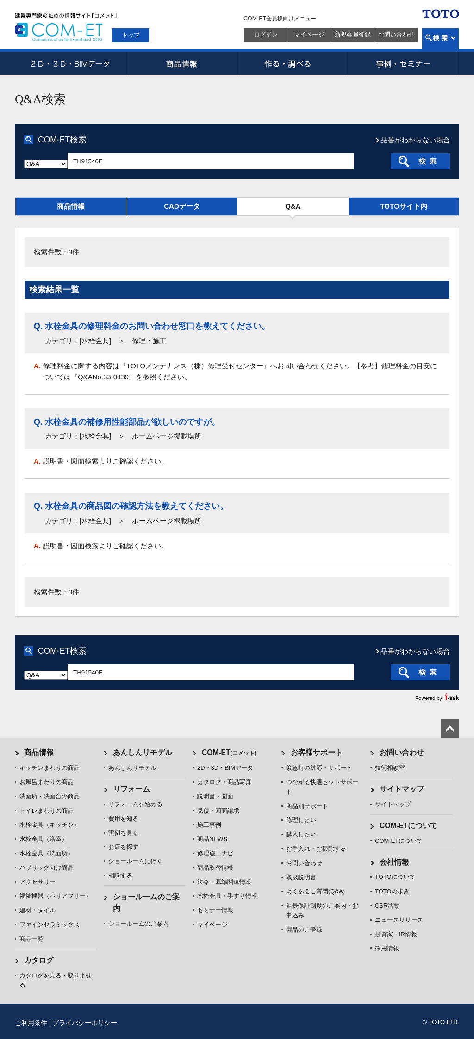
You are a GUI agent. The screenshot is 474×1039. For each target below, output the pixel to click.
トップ (131, 34)
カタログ (39, 960)
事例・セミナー (403, 63)
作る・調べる (292, 63)
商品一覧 (31, 938)
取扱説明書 (301, 877)
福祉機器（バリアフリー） (55, 895)
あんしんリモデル (142, 752)
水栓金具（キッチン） (49, 824)
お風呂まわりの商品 (46, 782)
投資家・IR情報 (396, 934)
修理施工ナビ (215, 853)
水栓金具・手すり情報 (227, 895)
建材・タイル (37, 910)
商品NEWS (212, 838)
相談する (120, 875)
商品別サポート (307, 806)
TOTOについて (395, 876)
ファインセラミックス (49, 924)
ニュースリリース (399, 919)
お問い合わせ (396, 34)
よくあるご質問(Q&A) (315, 891)
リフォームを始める (135, 804)
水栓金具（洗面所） (46, 853)
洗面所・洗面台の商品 (49, 796)
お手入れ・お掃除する (316, 848)
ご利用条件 (31, 1023)
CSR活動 (387, 905)
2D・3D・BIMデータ (70, 63)
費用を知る (123, 818)
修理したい (301, 819)
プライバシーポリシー (84, 1023)
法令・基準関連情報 (224, 881)
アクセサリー (37, 881)
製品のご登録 (304, 929)
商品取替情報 (215, 867)
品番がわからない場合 (415, 140)
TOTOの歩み (392, 891)
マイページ (309, 34)
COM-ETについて (409, 825)
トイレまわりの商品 (46, 810)
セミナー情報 (215, 910)
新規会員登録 (353, 34)
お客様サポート (317, 752)
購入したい (301, 834)
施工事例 (209, 824)
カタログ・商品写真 (224, 782)
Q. (38, 326)
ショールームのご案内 (138, 923)
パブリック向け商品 (46, 867)
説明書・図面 (215, 796)
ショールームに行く (135, 861)
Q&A (292, 206)
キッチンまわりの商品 (49, 767)
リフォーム (131, 789)
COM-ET (229, 752)
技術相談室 (390, 767)
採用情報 (387, 948)
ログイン (266, 34)
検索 (440, 38)
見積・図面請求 (218, 810)
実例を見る (123, 832)
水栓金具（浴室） (43, 838)
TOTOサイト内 (403, 206)
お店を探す (123, 846)
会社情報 (394, 862)
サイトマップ (402, 789)
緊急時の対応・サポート (319, 767)
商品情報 (181, 63)
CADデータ (182, 206)
